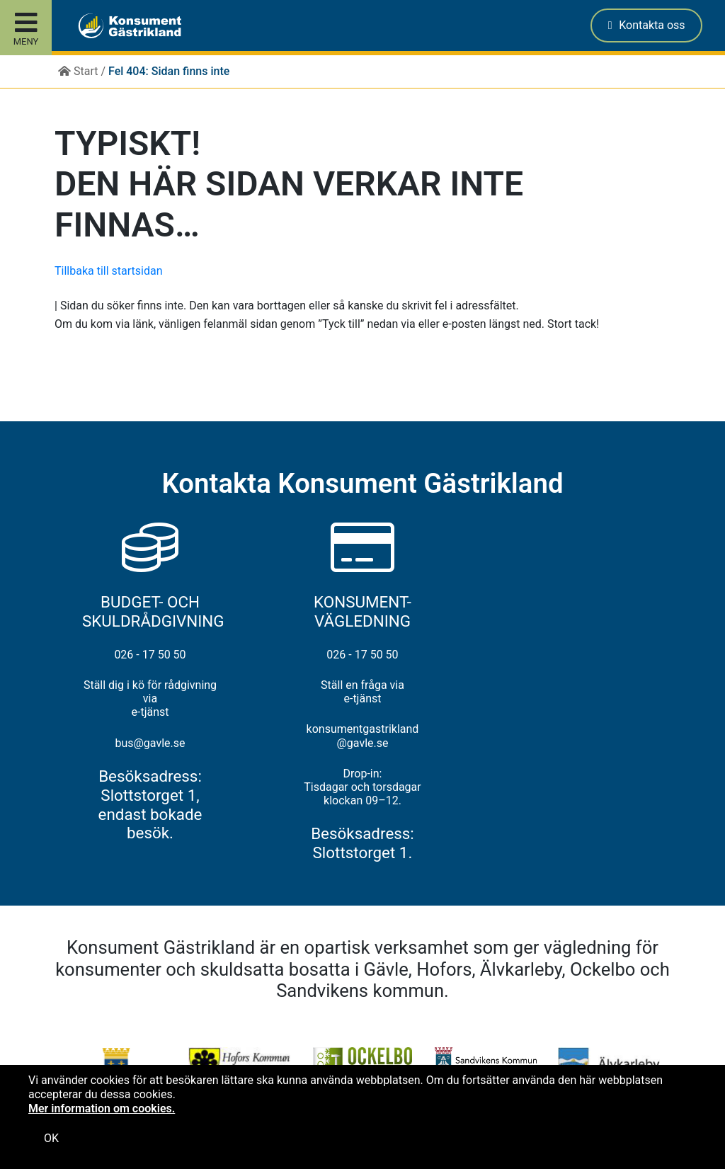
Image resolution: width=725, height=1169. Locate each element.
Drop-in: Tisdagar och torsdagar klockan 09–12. (362, 787)
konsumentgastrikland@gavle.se (363, 735)
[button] (119, 25)
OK (51, 1138)
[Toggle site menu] (26, 27)
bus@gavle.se (150, 743)
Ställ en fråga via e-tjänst (362, 691)
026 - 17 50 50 (149, 654)
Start (78, 71)
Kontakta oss (646, 25)
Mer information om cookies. (101, 1108)
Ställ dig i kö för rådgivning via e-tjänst (150, 698)
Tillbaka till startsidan (109, 271)
